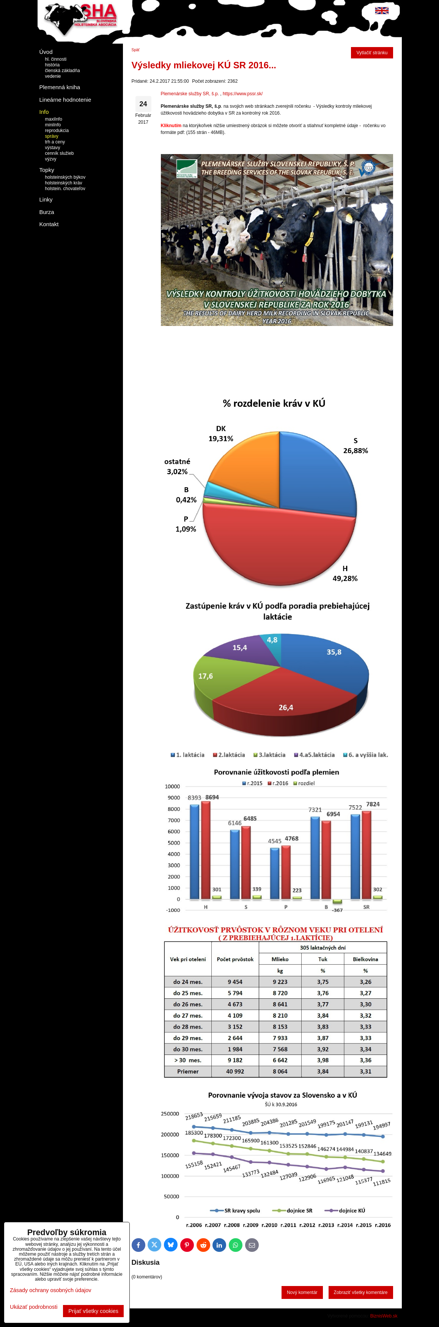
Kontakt (49, 224)
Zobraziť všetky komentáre (361, 1292)
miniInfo (53, 125)
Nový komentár (302, 1292)
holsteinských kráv (63, 183)
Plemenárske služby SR (185, 93)
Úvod (46, 52)
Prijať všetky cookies (93, 1311)
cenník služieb (59, 153)
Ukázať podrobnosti (33, 1307)
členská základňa (62, 70)
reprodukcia (57, 130)
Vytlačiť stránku (371, 52)
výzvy (51, 159)
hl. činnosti (56, 59)
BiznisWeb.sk (384, 1316)
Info (44, 112)
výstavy (52, 147)
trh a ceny (55, 142)
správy (51, 136)
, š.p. (214, 93)
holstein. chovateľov (65, 188)
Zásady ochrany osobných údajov (50, 1290)
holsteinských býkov (65, 177)
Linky (46, 199)
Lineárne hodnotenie (65, 99)
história (52, 65)
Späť (136, 50)
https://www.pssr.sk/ (243, 93)
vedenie (53, 76)
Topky (46, 170)
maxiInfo (53, 119)
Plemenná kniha (59, 87)
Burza (46, 212)
